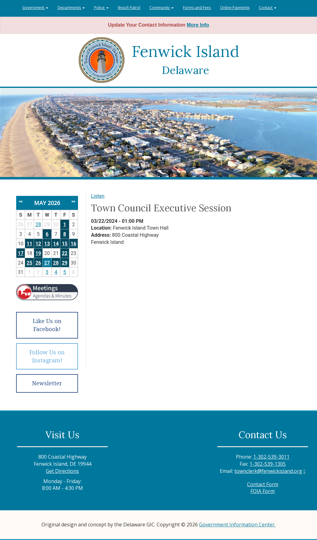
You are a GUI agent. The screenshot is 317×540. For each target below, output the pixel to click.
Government (35, 7)
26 (38, 263)
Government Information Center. (237, 524)
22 (64, 253)
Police (101, 7)
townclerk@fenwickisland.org (268, 471)
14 (56, 244)
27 (47, 263)
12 (38, 244)
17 (21, 253)
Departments (71, 7)
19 (38, 253)
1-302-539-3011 (271, 456)
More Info (198, 25)
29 (64, 263)
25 (29, 263)
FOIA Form (262, 491)
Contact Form (262, 484)
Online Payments (235, 7)
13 (47, 244)
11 (29, 244)
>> (73, 201)
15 (64, 244)
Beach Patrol (129, 7)
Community (162, 7)
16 (73, 244)
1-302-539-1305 (268, 463)
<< (21, 201)
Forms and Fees (197, 7)
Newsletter (47, 383)
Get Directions (62, 471)
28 (38, 224)
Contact (267, 7)
